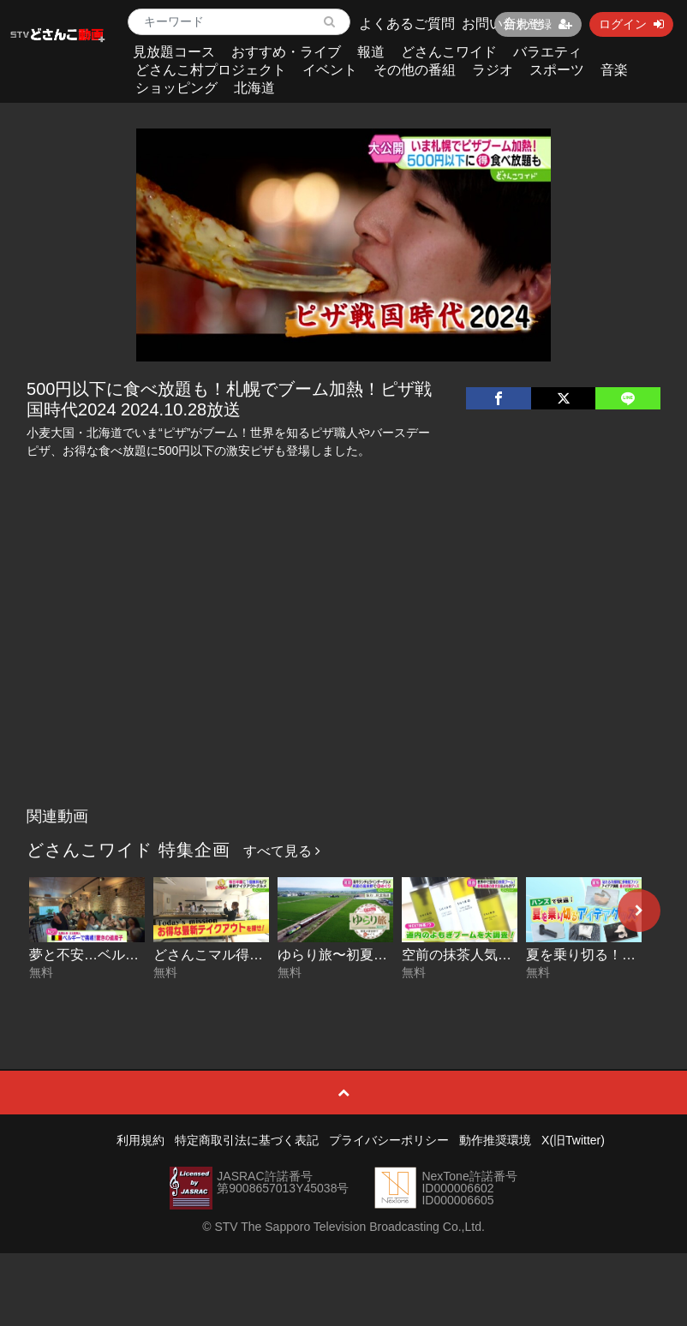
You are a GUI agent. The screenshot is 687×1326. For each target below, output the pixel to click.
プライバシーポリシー (389, 1140)
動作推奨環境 (495, 1140)
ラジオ (492, 70)
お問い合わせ (503, 23)
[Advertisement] (343, 671)
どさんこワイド (449, 52)
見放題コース (174, 52)
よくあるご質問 (407, 23)
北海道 (254, 88)
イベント (329, 70)
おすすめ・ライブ (286, 52)
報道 (371, 52)
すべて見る (281, 851)
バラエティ (547, 52)
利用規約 (140, 1140)
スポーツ (556, 70)
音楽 (614, 70)
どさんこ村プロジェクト (210, 70)
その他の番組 (414, 70)
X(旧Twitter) (573, 1140)
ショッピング (176, 88)
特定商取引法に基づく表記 (247, 1140)
